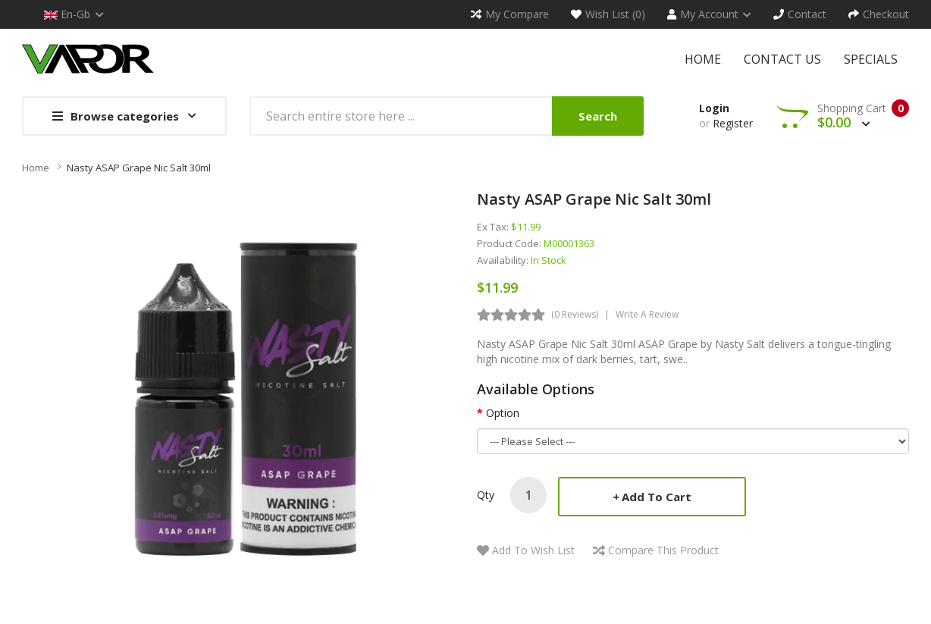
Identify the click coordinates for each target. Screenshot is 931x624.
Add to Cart (656, 496)
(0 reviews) (574, 314)
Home (35, 167)
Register (733, 123)
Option (502, 413)
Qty (485, 495)
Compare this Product (663, 550)
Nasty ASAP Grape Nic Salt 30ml (139, 167)
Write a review (647, 314)
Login (714, 108)
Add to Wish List (533, 550)
